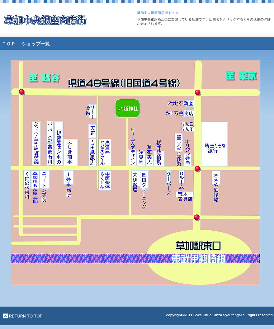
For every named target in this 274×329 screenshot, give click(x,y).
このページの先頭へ (23, 316)
